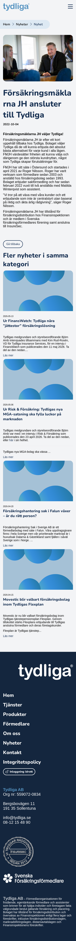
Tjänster (12, 705)
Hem (6, 24)
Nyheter (22, 24)
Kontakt (12, 752)
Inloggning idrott (19, 772)
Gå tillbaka (13, 244)
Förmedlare (16, 724)
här (11, 440)
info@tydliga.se (17, 817)
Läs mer (8, 355)
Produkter (14, 714)
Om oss (11, 733)
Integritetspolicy (22, 762)
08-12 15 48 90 (16, 822)
